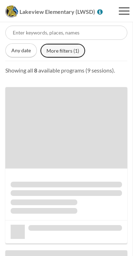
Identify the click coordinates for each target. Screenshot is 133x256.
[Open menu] (124, 11)
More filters (62, 51)
